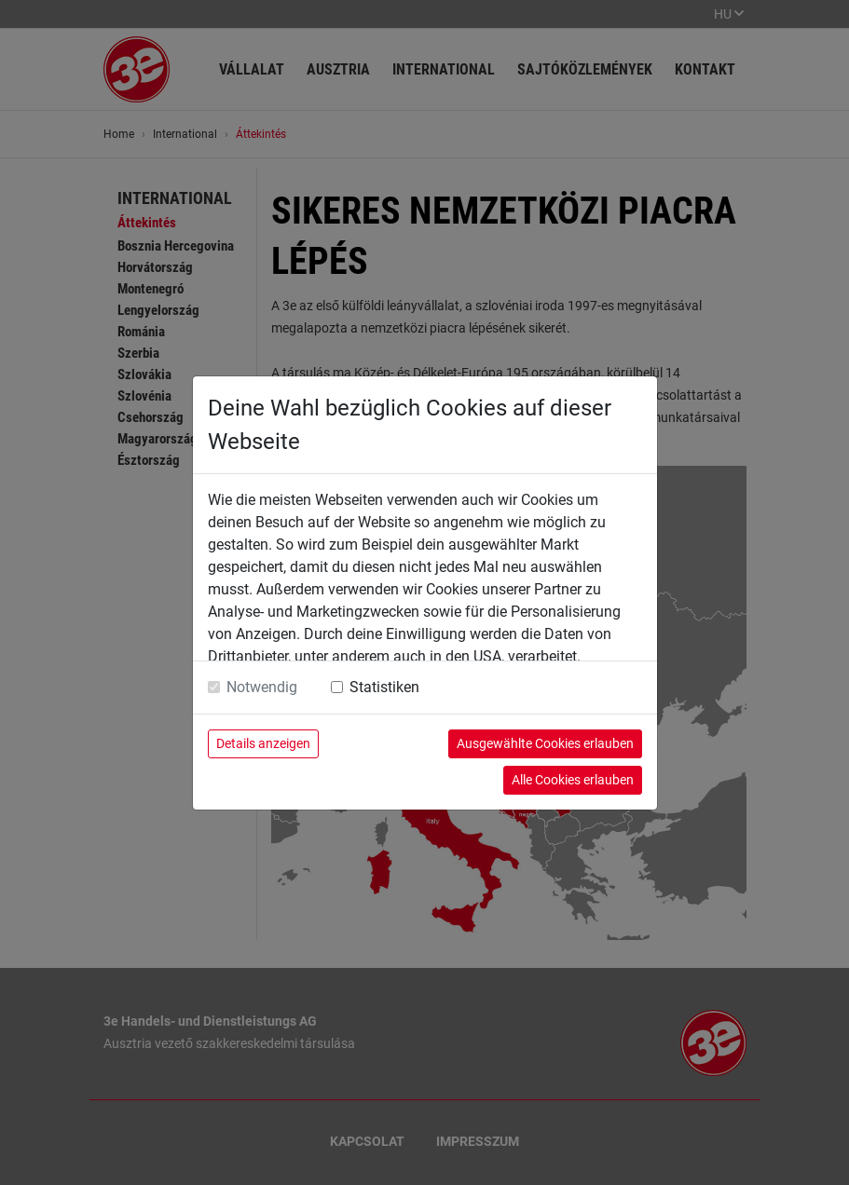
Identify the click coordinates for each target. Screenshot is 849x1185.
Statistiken (384, 687)
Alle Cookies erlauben (573, 779)
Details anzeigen (263, 743)
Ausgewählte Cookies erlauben (545, 743)
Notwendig (261, 687)
